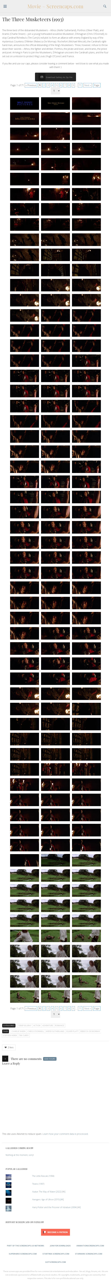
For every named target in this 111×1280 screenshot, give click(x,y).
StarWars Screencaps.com (88, 1253)
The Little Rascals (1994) (43, 1176)
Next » (87, 85)
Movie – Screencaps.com (55, 6)
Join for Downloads (60, 1245)
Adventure (47, 1025)
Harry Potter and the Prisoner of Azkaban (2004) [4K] (56, 1207)
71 (80, 85)
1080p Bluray (25, 1025)
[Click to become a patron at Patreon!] (55, 1236)
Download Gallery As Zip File (55, 76)
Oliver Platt (72, 1031)
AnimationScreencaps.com (90, 1245)
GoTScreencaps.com (55, 1262)
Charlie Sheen (19, 1031)
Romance (59, 1025)
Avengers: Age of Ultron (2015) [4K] (48, 1199)
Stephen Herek (10, 1035)
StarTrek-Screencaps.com (55, 1253)
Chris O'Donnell (35, 1031)
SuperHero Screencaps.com (23, 1253)
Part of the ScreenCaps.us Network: (25, 1245)
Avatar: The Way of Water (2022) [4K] (48, 1191)
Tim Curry (24, 1035)
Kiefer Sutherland (55, 1031)
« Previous (31, 85)
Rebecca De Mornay (90, 1031)
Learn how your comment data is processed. (65, 1133)
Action (37, 1025)
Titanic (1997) (38, 1183)
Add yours (49, 1059)
